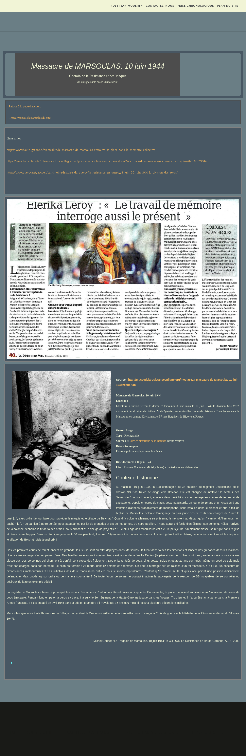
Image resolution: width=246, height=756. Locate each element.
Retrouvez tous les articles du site (30, 118)
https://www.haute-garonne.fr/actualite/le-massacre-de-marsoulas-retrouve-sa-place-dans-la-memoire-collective (81, 150)
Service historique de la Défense (148, 440)
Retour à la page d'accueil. (25, 106)
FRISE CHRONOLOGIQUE (195, 5)
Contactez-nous (160, 5)
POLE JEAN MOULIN (125, 5)
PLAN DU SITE (227, 5)
